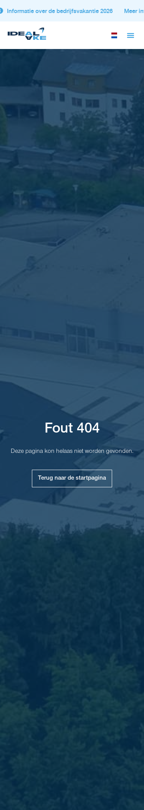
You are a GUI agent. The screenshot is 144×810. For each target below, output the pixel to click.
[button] (130, 35)
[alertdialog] (72, 10)
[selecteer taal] (114, 35)
